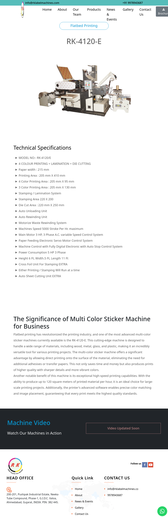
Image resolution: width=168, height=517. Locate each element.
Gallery (128, 9)
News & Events (112, 14)
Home (47, 9)
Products (94, 9)
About (62, 9)
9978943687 (115, 495)
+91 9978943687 (133, 3)
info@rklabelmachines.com (42, 3)
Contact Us (145, 12)
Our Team (77, 12)
